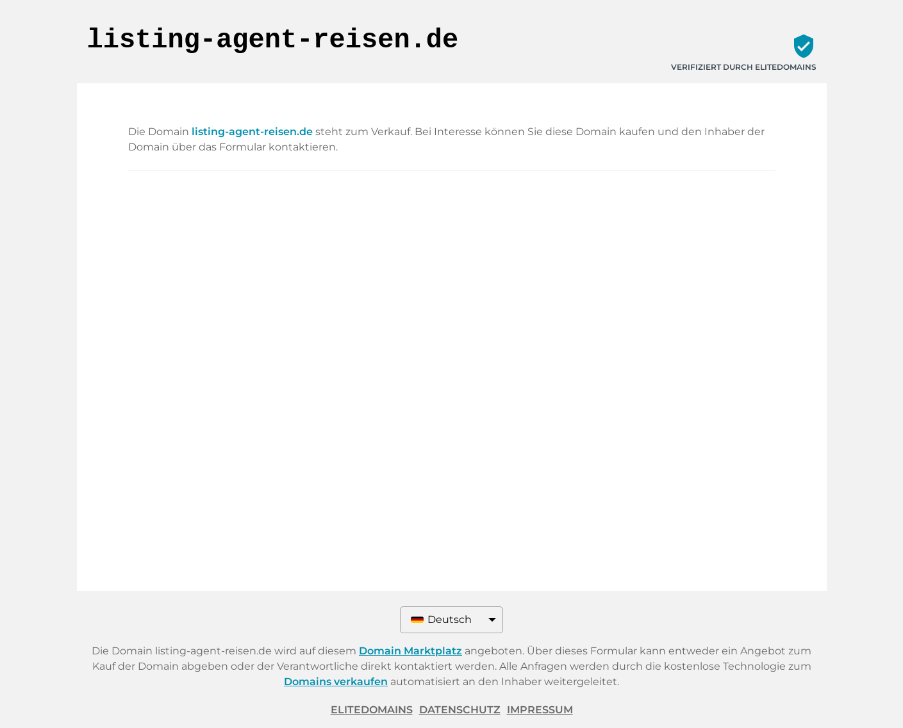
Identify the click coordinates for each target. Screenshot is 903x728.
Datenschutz (460, 710)
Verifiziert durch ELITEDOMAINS (743, 67)
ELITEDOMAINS (372, 710)
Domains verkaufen (336, 681)
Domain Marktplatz (410, 651)
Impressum (540, 710)
